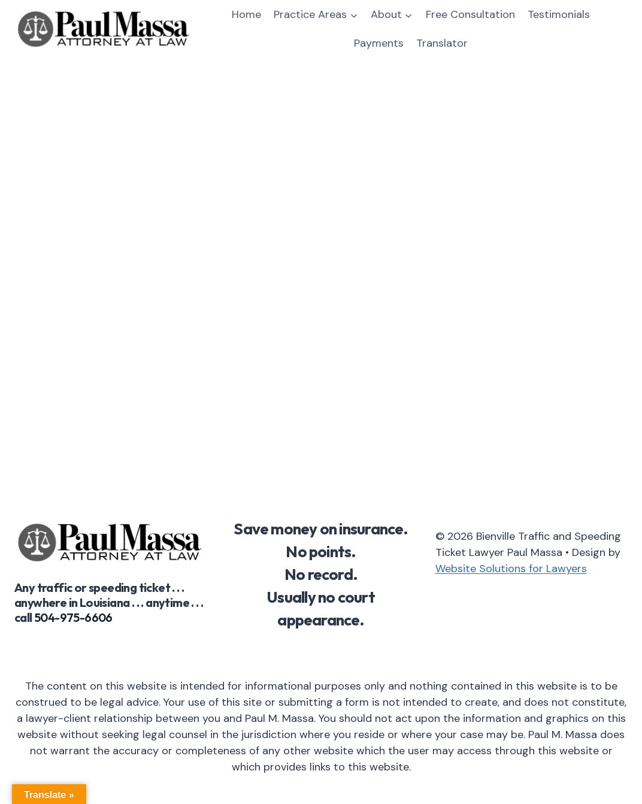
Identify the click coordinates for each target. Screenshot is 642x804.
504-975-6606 (73, 617)
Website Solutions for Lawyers (511, 568)
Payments (379, 43)
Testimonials (559, 14)
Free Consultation (470, 14)
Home (246, 14)
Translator (442, 43)
